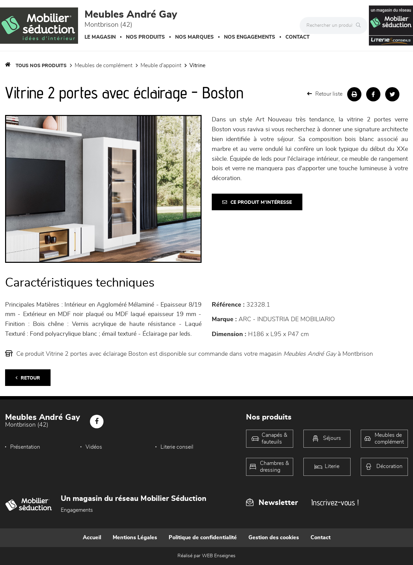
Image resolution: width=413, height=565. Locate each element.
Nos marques (194, 37)
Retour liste (324, 94)
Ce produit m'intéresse (257, 202)
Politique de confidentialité (203, 537)
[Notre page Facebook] (97, 421)
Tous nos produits (41, 65)
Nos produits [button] (145, 37)
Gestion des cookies (273, 537)
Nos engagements (249, 37)
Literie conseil (177, 447)
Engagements (77, 510)
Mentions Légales (135, 537)
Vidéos (94, 447)
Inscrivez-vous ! (335, 502)
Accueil (92, 537)
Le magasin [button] (100, 37)
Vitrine (197, 65)
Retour (28, 378)
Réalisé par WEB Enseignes (206, 555)
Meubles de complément (103, 65)
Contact (297, 37)
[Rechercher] (360, 25)
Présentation (25, 447)
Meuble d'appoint (160, 65)
